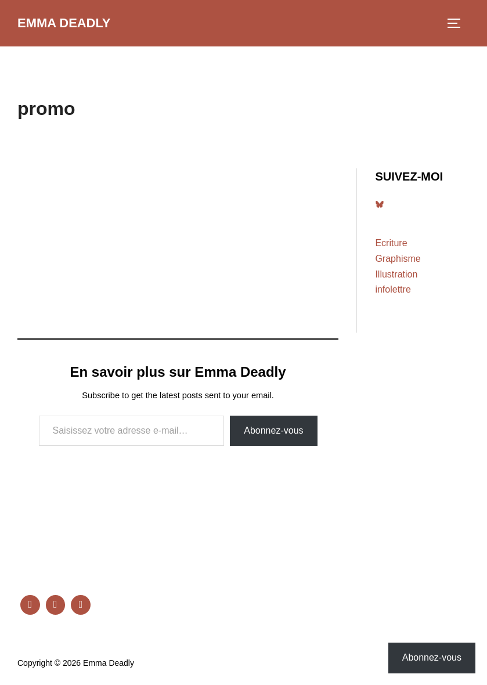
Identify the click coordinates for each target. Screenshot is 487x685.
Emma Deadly (64, 23)
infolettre (392, 289)
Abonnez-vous (273, 430)
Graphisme (397, 259)
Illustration (396, 274)
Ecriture (391, 243)
